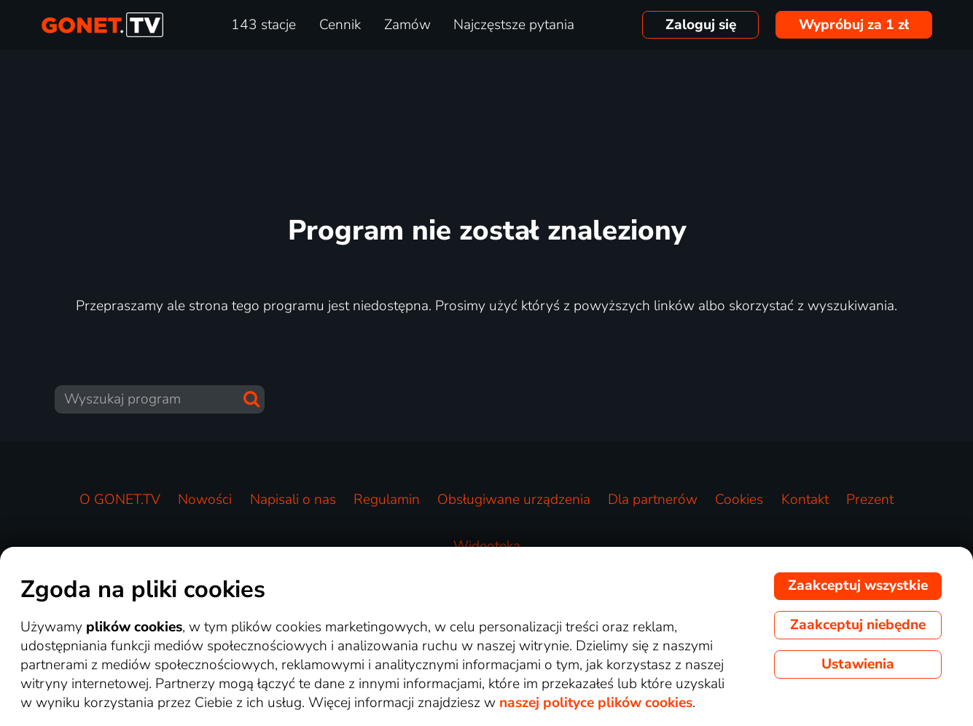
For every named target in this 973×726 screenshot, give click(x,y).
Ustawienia (857, 664)
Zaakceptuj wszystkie (858, 585)
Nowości (205, 499)
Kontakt (805, 499)
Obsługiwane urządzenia (513, 499)
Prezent (870, 499)
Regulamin (386, 499)
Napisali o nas (293, 499)
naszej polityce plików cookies (595, 702)
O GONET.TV (119, 499)
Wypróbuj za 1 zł (854, 24)
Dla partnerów (652, 499)
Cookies (739, 499)
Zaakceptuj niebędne (858, 624)
